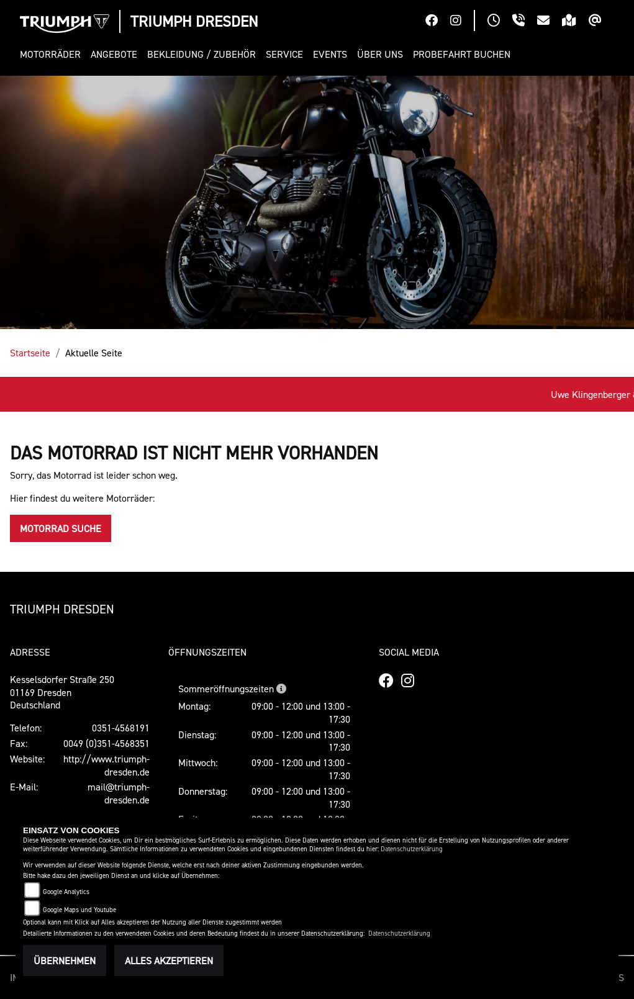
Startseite (30, 352)
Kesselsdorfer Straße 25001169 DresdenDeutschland (62, 692)
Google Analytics (66, 892)
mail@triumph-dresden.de (119, 793)
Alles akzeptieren (169, 960)
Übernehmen (65, 960)
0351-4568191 (121, 727)
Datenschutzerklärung (412, 849)
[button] (53, 54)
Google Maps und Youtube (79, 910)
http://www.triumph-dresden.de (106, 765)
